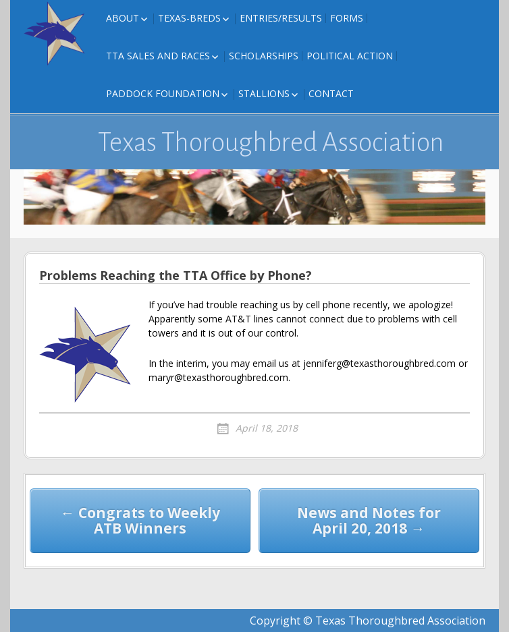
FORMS (346, 17)
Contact (331, 93)
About (122, 17)
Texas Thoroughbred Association (271, 142)
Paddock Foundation (162, 93)
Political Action (349, 55)
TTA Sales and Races (158, 55)
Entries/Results (281, 17)
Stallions (264, 93)
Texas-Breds (189, 17)
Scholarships (263, 55)
